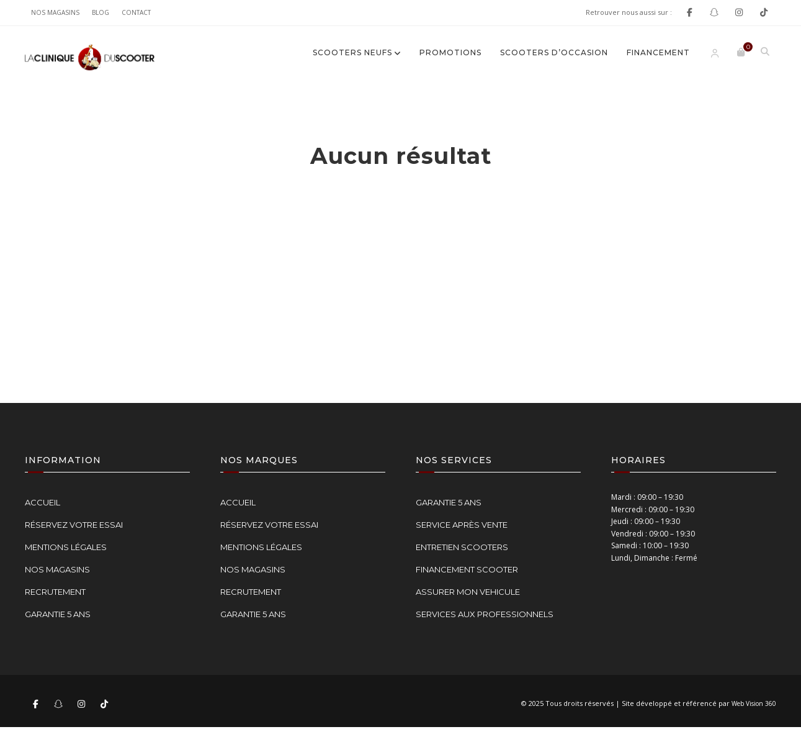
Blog (100, 12)
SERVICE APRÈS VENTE (462, 525)
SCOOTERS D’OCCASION (554, 52)
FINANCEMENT (658, 52)
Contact (136, 12)
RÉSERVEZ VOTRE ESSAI (74, 525)
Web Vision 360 (754, 703)
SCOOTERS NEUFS (352, 52)
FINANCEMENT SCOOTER (467, 569)
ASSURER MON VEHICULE (468, 592)
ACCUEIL (42, 502)
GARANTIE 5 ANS (58, 614)
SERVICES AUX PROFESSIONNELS (484, 614)
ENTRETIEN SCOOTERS (462, 547)
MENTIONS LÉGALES (66, 547)
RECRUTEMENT (55, 592)
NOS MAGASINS (55, 12)
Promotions (450, 52)
